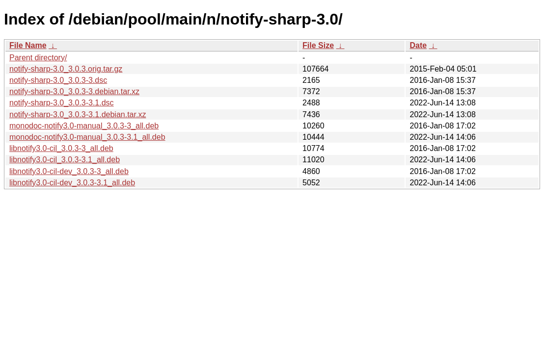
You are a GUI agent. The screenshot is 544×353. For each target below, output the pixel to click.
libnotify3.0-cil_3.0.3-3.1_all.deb (64, 159)
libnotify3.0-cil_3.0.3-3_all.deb (61, 148)
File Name (28, 45)
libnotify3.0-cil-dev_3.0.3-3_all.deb (69, 171)
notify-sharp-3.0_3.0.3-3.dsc (58, 80)
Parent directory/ (38, 57)
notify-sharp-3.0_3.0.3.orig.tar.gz (65, 69)
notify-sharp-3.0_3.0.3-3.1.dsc (61, 103)
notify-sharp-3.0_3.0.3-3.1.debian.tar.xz (77, 114)
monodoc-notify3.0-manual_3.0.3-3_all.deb (84, 126)
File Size (318, 45)
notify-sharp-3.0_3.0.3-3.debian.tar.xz (74, 91)
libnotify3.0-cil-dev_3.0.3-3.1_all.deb (72, 182)
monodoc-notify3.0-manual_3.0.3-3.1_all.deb (87, 137)
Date (418, 45)
